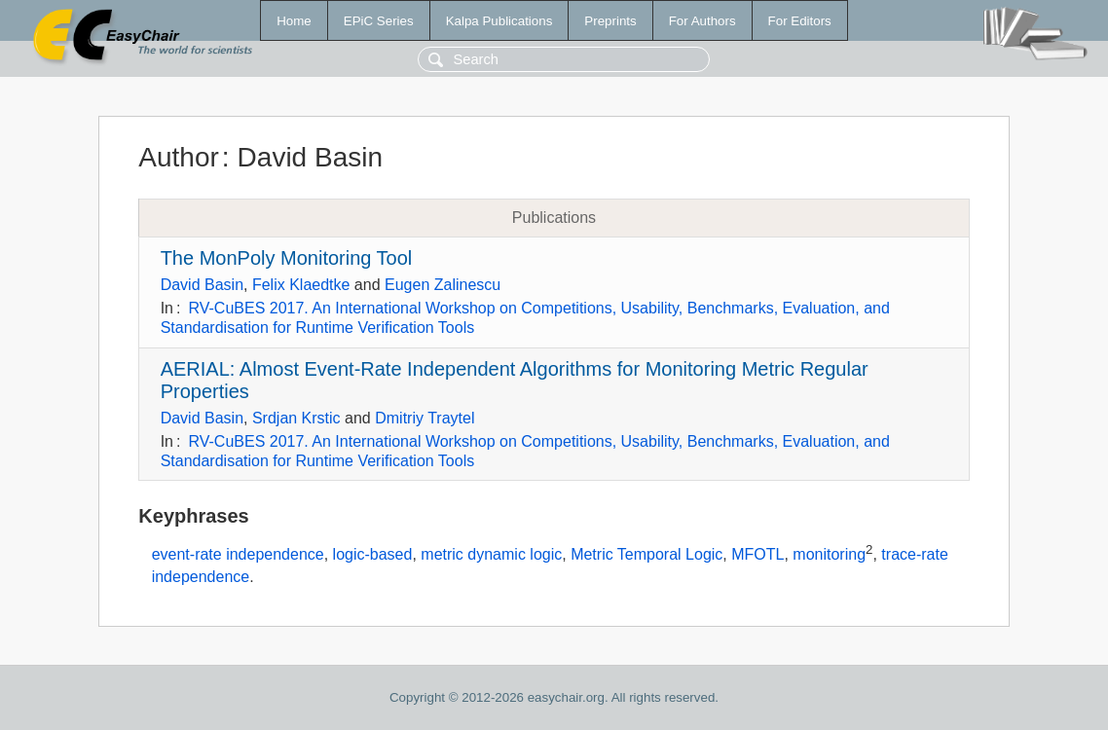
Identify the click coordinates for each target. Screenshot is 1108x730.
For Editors (799, 21)
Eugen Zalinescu (442, 284)
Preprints (610, 21)
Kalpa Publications (499, 21)
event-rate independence (238, 555)
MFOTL (757, 555)
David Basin (202, 284)
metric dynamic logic (491, 555)
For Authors (702, 21)
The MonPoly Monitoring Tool (287, 258)
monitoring (829, 555)
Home (294, 21)
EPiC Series (379, 21)
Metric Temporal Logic (646, 555)
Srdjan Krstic (296, 418)
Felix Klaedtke (301, 284)
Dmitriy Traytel (424, 418)
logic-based (373, 555)
